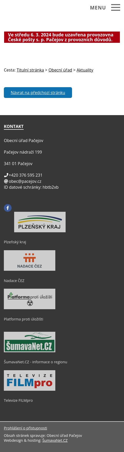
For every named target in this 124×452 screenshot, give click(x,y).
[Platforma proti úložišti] (29, 308)
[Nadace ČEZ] (29, 269)
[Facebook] (8, 208)
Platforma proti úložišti (23, 319)
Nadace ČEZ (14, 280)
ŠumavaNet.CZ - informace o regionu (35, 361)
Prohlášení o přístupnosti (25, 428)
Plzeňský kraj (15, 241)
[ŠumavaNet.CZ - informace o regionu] (29, 351)
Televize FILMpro (18, 400)
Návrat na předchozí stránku (38, 92)
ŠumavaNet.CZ (54, 440)
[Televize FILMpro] (29, 389)
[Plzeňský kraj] (40, 231)
